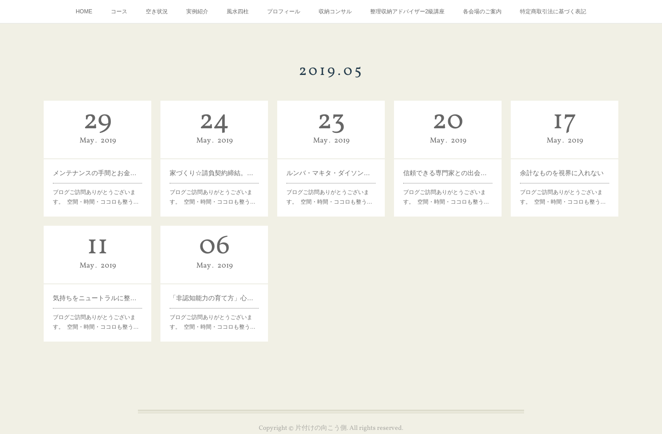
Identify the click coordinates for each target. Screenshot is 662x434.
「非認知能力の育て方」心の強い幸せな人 (214, 298)
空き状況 (157, 11)
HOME (84, 11)
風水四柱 (238, 11)
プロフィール (283, 11)
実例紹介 (197, 11)
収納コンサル (335, 11)
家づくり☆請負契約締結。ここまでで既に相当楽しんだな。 (214, 173)
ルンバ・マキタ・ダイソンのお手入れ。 (331, 173)
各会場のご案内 (482, 11)
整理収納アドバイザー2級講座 (407, 11)
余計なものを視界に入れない (562, 173)
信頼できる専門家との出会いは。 (447, 173)
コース (119, 11)
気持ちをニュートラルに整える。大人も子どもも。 (97, 298)
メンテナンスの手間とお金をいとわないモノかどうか (97, 173)
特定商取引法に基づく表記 (553, 11)
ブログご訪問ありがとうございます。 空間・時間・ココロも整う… (96, 197)
